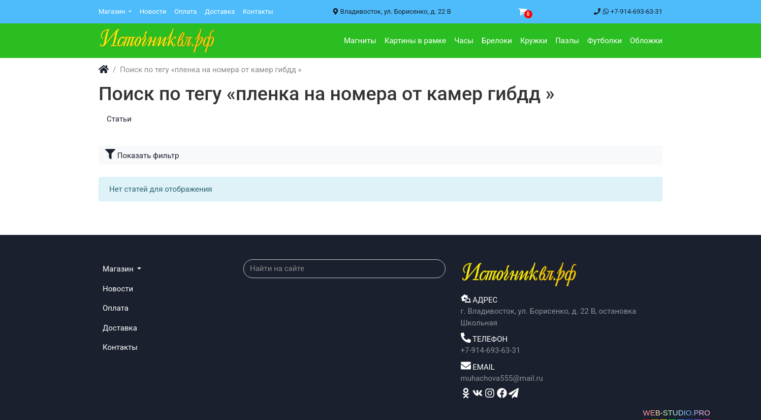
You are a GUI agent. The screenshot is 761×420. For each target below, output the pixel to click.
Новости (153, 11)
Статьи (119, 119)
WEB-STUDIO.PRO (676, 412)
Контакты (258, 11)
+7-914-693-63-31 (628, 11)
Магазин (113, 11)
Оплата (185, 11)
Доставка (220, 11)
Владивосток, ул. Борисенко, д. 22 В (391, 11)
